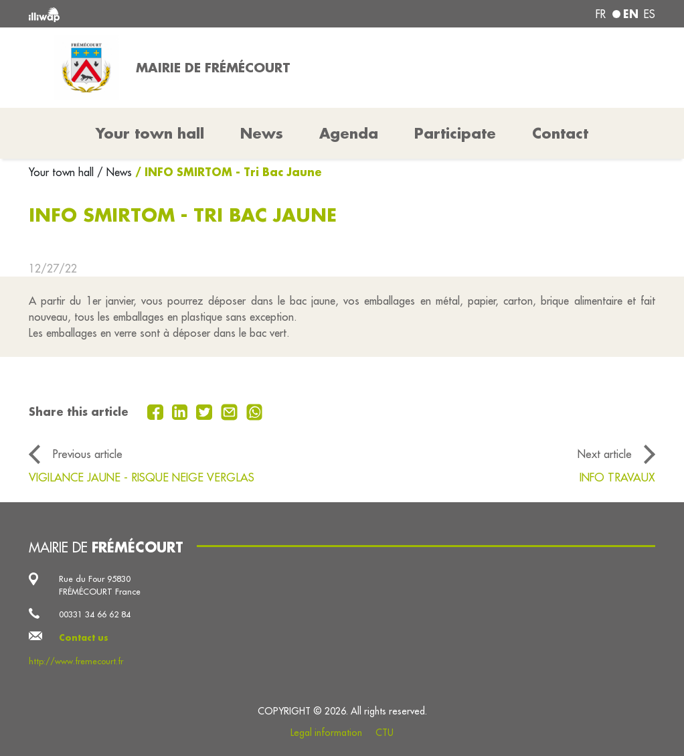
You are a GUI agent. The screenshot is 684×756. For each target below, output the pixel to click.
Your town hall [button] (150, 133)
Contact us (83, 637)
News (261, 133)
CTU (384, 733)
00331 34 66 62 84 (95, 614)
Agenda (348, 133)
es (649, 14)
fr (601, 14)
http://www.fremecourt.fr (76, 661)
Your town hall (63, 172)
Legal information (326, 733)
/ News (114, 172)
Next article (605, 454)
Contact (560, 133)
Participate (455, 133)
